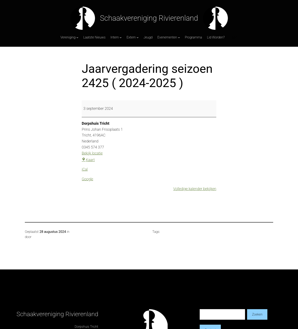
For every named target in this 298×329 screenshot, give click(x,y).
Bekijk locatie (92, 153)
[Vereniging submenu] (77, 37)
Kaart (88, 160)
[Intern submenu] (121, 37)
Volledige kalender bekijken (194, 189)
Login (234, 37)
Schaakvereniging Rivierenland (149, 18)
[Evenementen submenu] (179, 37)
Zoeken (257, 314)
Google (87, 179)
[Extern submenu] (138, 37)
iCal (85, 169)
